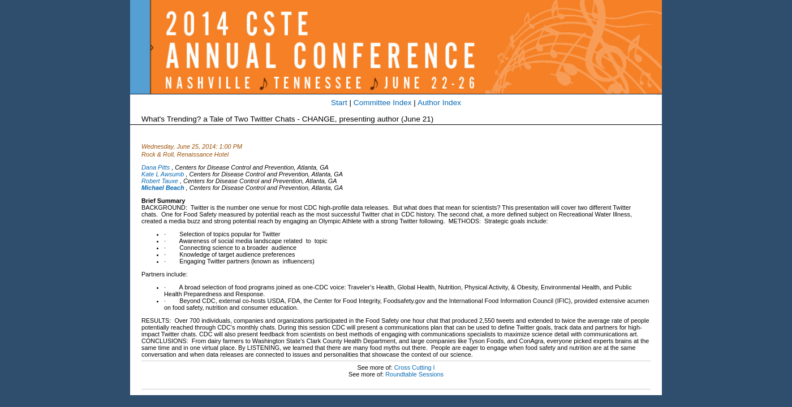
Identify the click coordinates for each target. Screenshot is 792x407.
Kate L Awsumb (162, 174)
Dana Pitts (155, 167)
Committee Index (383, 102)
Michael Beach (162, 187)
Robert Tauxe (159, 180)
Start (339, 102)
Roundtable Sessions (414, 374)
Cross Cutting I (414, 367)
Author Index (439, 102)
